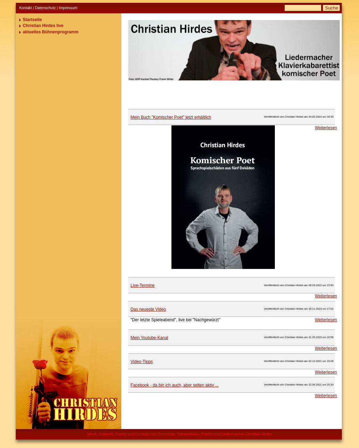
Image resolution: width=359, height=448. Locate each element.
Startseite (32, 19)
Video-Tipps (141, 361)
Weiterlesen (326, 127)
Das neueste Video (148, 309)
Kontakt (25, 8)
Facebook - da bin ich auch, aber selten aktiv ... (174, 385)
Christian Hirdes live (43, 25)
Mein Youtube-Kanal (149, 337)
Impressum (68, 8)
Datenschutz (45, 8)
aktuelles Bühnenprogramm (51, 31)
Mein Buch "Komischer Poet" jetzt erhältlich (170, 117)
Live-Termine (142, 285)
